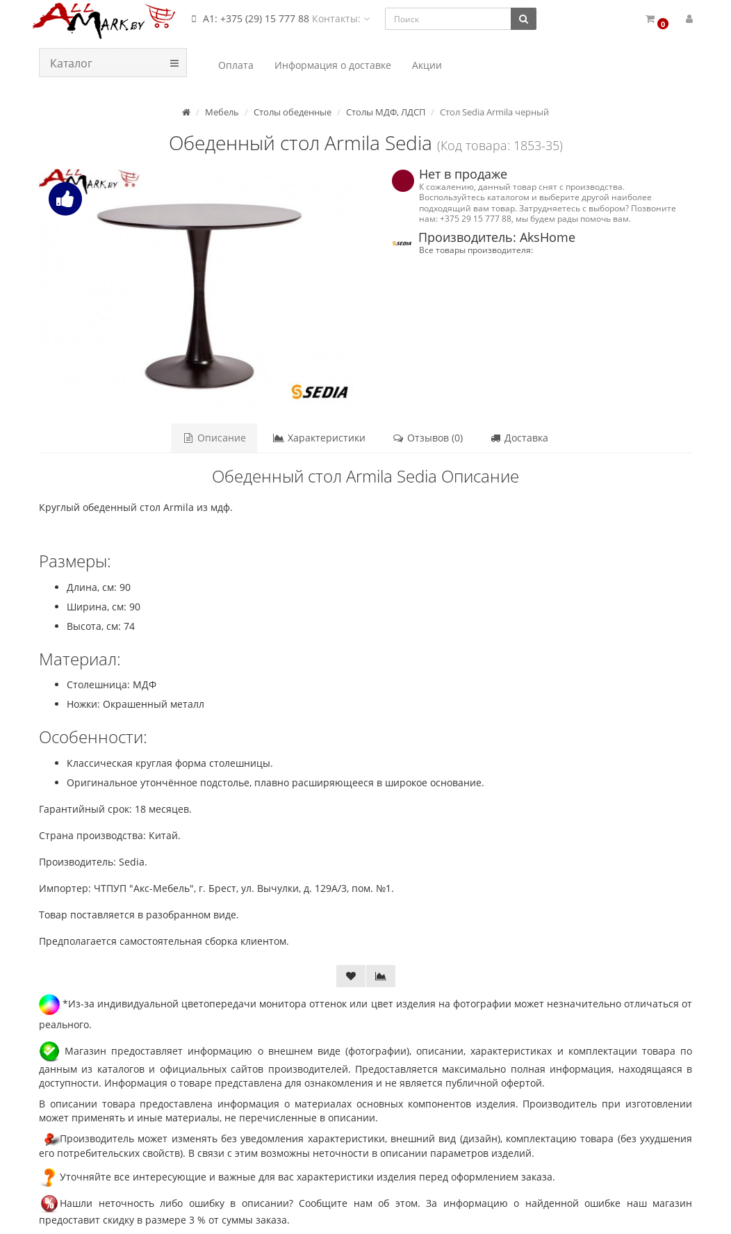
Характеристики (319, 437)
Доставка (518, 437)
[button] (656, 19)
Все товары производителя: (476, 249)
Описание (214, 437)
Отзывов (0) (427, 437)
